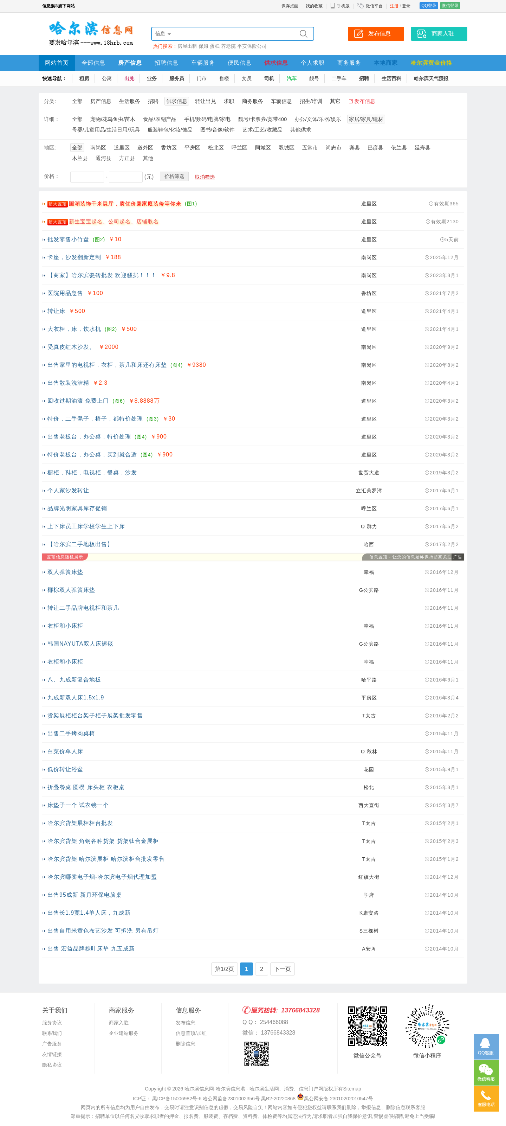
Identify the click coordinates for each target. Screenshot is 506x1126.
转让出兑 (205, 101)
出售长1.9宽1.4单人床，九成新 (89, 913)
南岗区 (98, 148)
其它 (335, 101)
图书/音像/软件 (217, 130)
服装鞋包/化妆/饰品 (170, 130)
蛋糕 (215, 46)
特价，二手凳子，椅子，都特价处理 (95, 419)
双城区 (286, 148)
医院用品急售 (65, 293)
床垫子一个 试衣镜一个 (78, 805)
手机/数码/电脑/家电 (207, 119)
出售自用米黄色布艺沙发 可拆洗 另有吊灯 (103, 931)
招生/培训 (311, 101)
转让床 (56, 311)
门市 (202, 78)
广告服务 (52, 1044)
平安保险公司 (252, 46)
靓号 (314, 78)
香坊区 (169, 148)
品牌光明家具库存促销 (77, 508)
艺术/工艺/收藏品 (262, 130)
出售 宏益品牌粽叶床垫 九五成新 (91, 949)
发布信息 (364, 101)
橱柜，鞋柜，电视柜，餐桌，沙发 (92, 472)
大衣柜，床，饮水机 (74, 329)
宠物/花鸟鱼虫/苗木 (112, 119)
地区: (50, 148)
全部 (77, 101)
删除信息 (185, 1044)
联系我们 (52, 1033)
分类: (50, 101)
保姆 (203, 46)
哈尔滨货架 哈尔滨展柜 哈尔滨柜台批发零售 (106, 859)
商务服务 (349, 63)
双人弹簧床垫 (65, 572)
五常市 (310, 148)
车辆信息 (281, 101)
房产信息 (130, 63)
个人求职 (313, 63)
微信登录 (450, 5)
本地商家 (386, 63)
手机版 (340, 6)
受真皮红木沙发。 (71, 347)
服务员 (176, 78)
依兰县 (399, 148)
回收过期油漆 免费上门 (78, 401)
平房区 (192, 148)
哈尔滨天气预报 (431, 78)
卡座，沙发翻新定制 (74, 257)
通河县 (103, 158)
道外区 (145, 148)
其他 (148, 158)
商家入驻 (119, 1022)
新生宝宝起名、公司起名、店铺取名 (114, 221)
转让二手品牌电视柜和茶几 (83, 608)
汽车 (292, 78)
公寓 (107, 78)
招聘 (364, 78)
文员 (247, 78)
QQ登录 (428, 5)
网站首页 (57, 63)
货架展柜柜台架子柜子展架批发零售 (95, 715)
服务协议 (52, 1022)
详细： (52, 119)
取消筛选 (205, 177)
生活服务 (129, 101)
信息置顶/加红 (191, 1033)
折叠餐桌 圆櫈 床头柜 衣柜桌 (86, 787)
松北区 (216, 148)
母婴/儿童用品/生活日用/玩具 (106, 130)
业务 (152, 78)
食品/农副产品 (159, 119)
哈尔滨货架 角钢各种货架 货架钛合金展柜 (103, 841)
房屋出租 (187, 46)
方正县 (127, 158)
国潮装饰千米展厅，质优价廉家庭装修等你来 (125, 203)
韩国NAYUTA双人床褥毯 (80, 644)
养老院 (228, 46)
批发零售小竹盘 (68, 239)
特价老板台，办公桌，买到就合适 (92, 455)
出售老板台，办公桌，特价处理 (89, 437)
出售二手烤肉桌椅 (71, 733)
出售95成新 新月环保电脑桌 (84, 895)
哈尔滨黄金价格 (431, 63)
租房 (84, 78)
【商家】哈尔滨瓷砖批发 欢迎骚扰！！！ (102, 275)
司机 (269, 78)
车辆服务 (203, 63)
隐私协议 (52, 1065)
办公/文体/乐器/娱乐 (317, 119)
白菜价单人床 (65, 751)
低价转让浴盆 (65, 769)
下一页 (282, 969)
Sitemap (352, 1089)
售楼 (224, 78)
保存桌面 (289, 6)
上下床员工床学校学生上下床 (86, 526)
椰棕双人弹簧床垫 (71, 590)
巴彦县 (375, 148)
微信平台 (374, 6)
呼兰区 (239, 148)
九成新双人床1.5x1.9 (75, 697)
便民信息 (240, 63)
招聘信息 (167, 63)
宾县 (354, 148)
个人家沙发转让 (68, 490)
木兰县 (80, 158)
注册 (394, 6)
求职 (229, 101)
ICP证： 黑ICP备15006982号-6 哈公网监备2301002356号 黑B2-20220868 (214, 1098)
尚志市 (334, 148)
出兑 (129, 78)
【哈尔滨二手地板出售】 (80, 544)
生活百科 (391, 78)
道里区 (122, 148)
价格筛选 (174, 176)
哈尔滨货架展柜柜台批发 (80, 823)
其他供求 (300, 130)
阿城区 (263, 148)
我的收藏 (314, 6)
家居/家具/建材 (366, 119)
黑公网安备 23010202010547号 (335, 1098)
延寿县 (422, 148)
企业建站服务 (123, 1033)
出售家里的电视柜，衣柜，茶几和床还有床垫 (107, 365)
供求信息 (276, 63)
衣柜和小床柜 (65, 626)
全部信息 (93, 63)
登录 (406, 6)
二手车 (339, 78)
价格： (52, 176)
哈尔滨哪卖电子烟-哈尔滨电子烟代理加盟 (102, 877)
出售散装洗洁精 (68, 383)
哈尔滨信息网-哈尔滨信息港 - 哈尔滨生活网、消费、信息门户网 (253, 1089)
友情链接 (52, 1054)
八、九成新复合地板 (74, 680)
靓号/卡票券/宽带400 (262, 119)
